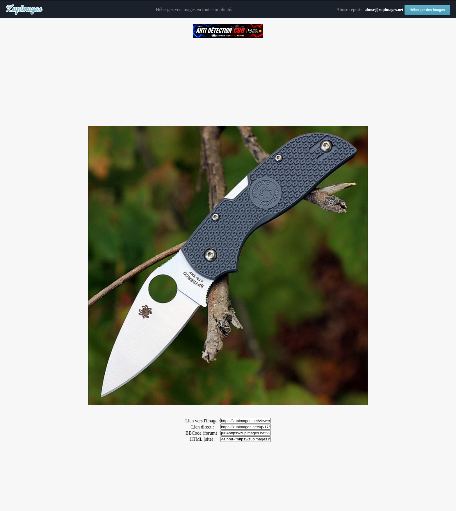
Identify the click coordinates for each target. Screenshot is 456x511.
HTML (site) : (202, 439)
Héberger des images (427, 10)
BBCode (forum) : (203, 433)
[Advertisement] (228, 80)
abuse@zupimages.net (384, 10)
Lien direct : (202, 426)
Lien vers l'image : (202, 420)
